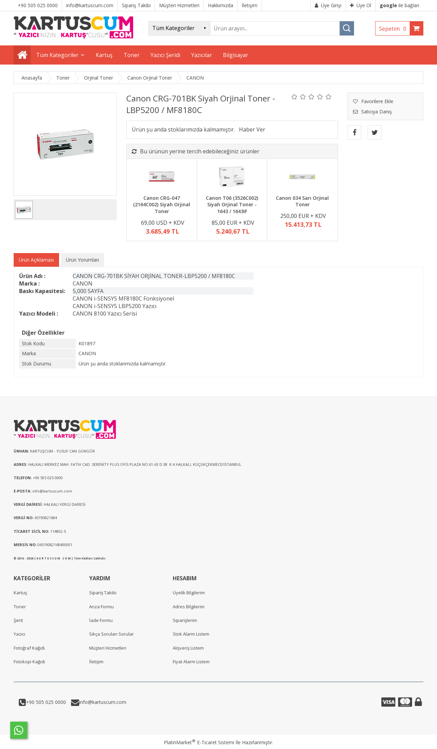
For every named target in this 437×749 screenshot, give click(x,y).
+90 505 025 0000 (46, 702)
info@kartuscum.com (102, 702)
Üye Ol (360, 5)
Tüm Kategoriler (57, 55)
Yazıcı (19, 634)
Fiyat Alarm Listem (191, 661)
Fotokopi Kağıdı (29, 661)
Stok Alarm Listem (191, 634)
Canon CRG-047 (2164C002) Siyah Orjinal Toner (161, 204)
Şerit (18, 620)
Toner (20, 607)
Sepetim (394, 28)
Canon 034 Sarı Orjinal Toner (302, 201)
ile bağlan (399, 5)
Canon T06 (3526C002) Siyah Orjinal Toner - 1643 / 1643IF (232, 204)
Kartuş (20, 593)
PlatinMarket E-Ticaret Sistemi (199, 742)
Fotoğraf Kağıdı (29, 648)
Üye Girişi (328, 5)
